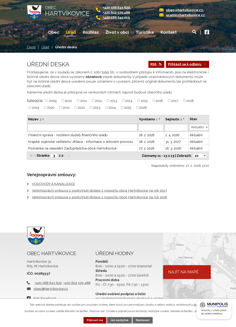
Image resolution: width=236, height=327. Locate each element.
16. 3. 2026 (173, 148)
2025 (127, 107)
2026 (143, 107)
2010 (68, 100)
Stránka (43, 155)
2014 (128, 100)
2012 (98, 100)
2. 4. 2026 (172, 135)
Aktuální (196, 135)
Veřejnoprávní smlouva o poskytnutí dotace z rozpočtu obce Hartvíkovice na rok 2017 (99, 190)
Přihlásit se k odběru (187, 64)
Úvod (34, 32)
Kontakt (168, 32)
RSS (156, 64)
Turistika (145, 32)
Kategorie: (35, 100)
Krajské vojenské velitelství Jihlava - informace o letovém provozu (80, 142)
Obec (53, 32)
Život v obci (117, 32)
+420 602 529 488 (116, 12)
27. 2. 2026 (146, 148)
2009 (53, 100)
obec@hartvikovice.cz (184, 10)
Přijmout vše (95, 320)
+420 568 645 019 (116, 17)
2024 (112, 107)
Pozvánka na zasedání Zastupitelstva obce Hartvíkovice (72, 148)
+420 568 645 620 (116, 7)
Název (34, 119)
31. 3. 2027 (173, 142)
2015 (144, 100)
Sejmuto (173, 119)
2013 (113, 100)
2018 (190, 100)
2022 (81, 107)
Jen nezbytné (119, 320)
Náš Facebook (45, 298)
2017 (174, 100)
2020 (51, 107)
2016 (159, 100)
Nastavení (142, 320)
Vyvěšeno (148, 119)
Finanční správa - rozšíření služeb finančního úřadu (67, 135)
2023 (96, 107)
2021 (66, 107)
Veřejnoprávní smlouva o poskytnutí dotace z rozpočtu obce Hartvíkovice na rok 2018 (99, 197)
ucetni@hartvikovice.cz (185, 15)
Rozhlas (91, 32)
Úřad (71, 32)
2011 (83, 100)
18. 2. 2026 (147, 135)
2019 (35, 107)
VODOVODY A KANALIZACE (53, 184)
